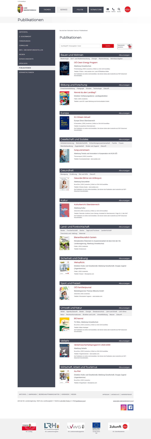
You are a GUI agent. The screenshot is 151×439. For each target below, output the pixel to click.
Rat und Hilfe (83, 174)
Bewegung (64, 174)
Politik (80, 10)
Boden (63, 230)
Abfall (63, 311)
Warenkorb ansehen (124, 46)
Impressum (102, 394)
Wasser (112, 314)
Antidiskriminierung (67, 143)
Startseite (70, 30)
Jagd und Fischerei (92, 230)
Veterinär (82, 233)
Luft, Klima (122, 311)
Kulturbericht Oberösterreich (86, 204)
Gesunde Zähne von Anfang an (87, 178)
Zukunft (106, 88)
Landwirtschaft (106, 230)
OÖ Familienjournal (82, 287)
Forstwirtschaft (72, 230)
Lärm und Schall (111, 311)
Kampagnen (33, 394)
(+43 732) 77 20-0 (64, 401)
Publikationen (84, 30)
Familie (114, 143)
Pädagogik (80, 88)
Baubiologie (65, 58)
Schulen (88, 88)
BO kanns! (78, 318)
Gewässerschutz (98, 311)
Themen (47, 10)
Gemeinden (65, 394)
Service (63, 10)
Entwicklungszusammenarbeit (99, 143)
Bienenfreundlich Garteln (85, 237)
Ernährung (73, 174)
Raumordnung (104, 58)
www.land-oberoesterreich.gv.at (123, 401)
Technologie (97, 88)
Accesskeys (22, 1)
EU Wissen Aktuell (82, 117)
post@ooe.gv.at (80, 401)
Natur (62, 314)
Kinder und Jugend (92, 146)
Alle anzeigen (124, 55)
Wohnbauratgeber (116, 58)
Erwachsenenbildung (68, 88)
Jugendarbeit (79, 146)
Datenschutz (113, 394)
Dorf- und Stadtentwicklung (80, 58)
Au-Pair (77, 371)
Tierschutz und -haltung (69, 233)
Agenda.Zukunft (71, 311)
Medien (73, 394)
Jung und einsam (81, 150)
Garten (82, 230)
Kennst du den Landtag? (85, 92)
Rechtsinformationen (73, 314)
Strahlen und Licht (89, 314)
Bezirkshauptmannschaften (49, 394)
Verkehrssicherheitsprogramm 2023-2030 (92, 345)
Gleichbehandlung (67, 146)
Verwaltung (96, 10)
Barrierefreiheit (126, 394)
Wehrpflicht (79, 262)
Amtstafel (23, 394)
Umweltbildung (102, 314)
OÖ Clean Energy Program (85, 63)
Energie (94, 58)
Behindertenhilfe (81, 143)
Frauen (121, 143)
